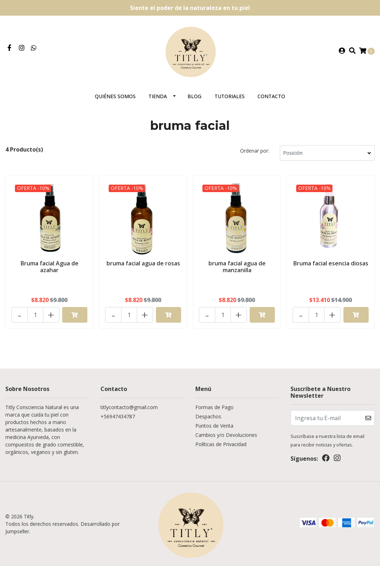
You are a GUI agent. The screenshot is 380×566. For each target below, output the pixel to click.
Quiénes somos (115, 96)
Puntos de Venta (214, 425)
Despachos (208, 416)
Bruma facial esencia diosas (330, 263)
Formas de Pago (214, 407)
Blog (194, 96)
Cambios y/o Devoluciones (226, 435)
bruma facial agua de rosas (143, 263)
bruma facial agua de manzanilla (237, 266)
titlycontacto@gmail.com (129, 407)
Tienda (157, 96)
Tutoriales (230, 96)
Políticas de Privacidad (220, 444)
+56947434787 (118, 416)
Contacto (271, 96)
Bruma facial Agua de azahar (49, 266)
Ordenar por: (254, 150)
